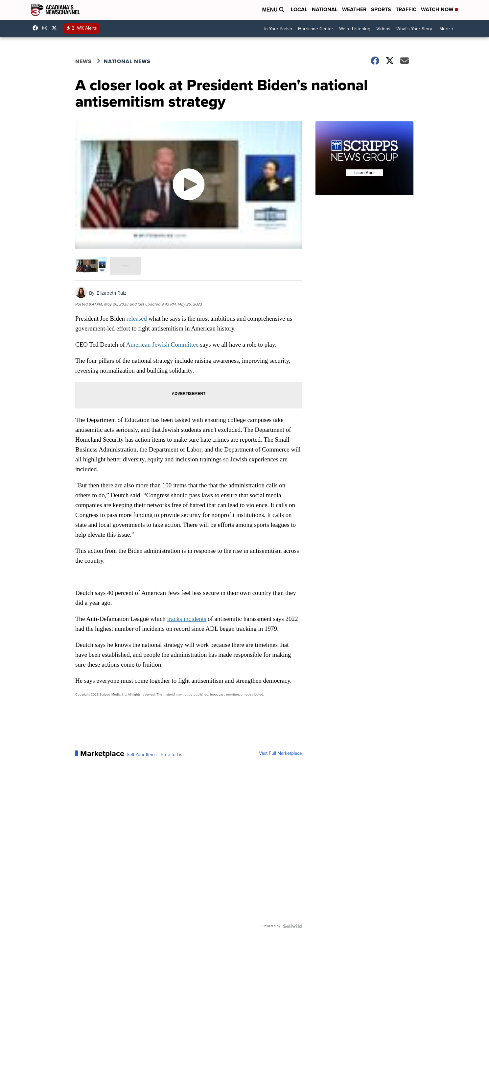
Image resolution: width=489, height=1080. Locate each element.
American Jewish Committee (163, 344)
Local (299, 9)
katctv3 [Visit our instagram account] (46, 28)
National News (127, 61)
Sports (381, 9)
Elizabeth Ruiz (111, 293)
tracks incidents (186, 618)
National (325, 9)
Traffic (406, 9)
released (137, 318)
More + (446, 28)
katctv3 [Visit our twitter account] (56, 28)
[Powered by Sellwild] (292, 926)
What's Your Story (414, 28)
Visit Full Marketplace (280, 753)
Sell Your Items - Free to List (155, 754)
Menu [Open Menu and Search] (273, 9)
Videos (383, 28)
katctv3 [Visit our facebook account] (37, 28)
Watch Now (439, 9)
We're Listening (354, 28)
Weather (354, 9)
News (83, 61)
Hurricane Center (315, 28)
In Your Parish (278, 28)
